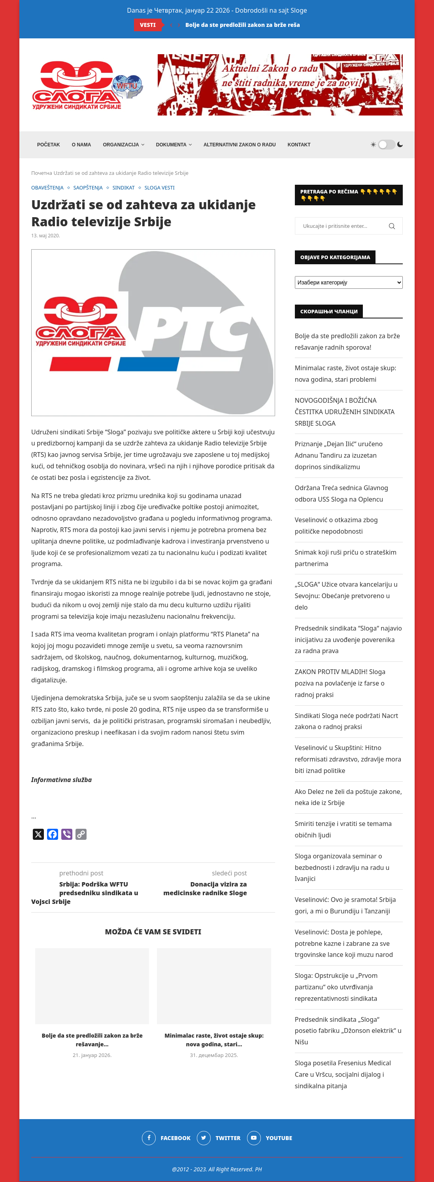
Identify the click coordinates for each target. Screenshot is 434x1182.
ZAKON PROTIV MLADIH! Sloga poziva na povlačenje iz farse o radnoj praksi (340, 684)
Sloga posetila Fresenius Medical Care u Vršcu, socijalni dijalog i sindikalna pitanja (343, 1075)
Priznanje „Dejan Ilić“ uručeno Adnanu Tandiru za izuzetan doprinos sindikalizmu (339, 456)
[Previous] (171, 25)
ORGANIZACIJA (121, 145)
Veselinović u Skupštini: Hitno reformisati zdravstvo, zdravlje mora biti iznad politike (348, 760)
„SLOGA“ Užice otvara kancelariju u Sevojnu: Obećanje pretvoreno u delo (346, 597)
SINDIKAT (126, 189)
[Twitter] (219, 1139)
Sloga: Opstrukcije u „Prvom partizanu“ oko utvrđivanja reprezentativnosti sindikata (336, 988)
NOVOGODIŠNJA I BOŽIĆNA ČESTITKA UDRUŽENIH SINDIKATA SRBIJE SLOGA (344, 412)
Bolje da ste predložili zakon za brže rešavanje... (253, 24)
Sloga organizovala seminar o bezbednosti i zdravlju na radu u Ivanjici (342, 868)
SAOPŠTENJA (90, 189)
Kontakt (299, 145)
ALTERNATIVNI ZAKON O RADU (240, 145)
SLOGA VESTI (163, 189)
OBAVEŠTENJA (48, 189)
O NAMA (81, 145)
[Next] (179, 25)
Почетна (41, 173)
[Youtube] (269, 1139)
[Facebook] (166, 1139)
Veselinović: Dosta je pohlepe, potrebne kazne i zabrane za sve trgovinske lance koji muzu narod (344, 944)
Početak (48, 145)
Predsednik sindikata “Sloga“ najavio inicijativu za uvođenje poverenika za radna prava (348, 640)
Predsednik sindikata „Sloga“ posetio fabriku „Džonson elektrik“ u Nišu (348, 1032)
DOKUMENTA (171, 145)
